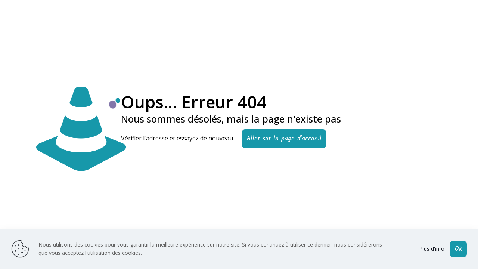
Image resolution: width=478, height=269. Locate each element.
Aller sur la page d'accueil (284, 139)
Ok (458, 249)
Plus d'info (431, 248)
